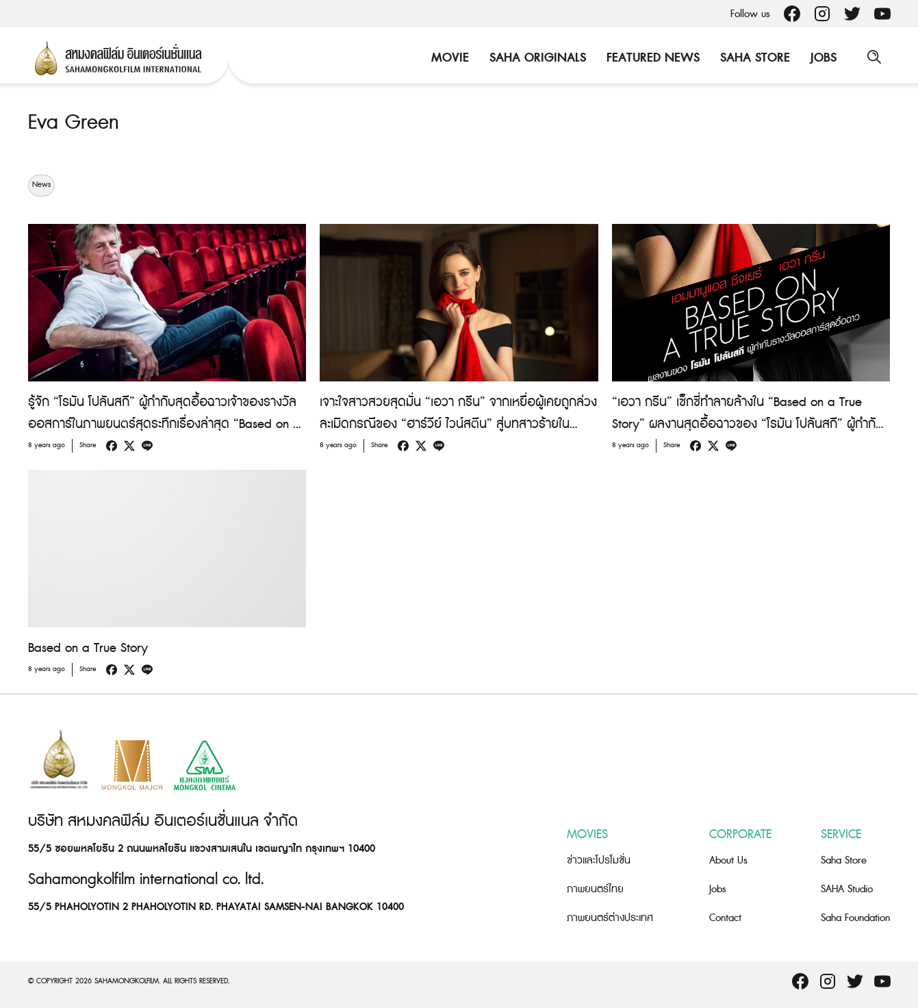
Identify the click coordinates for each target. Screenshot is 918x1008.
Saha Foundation (855, 918)
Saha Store (754, 57)
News (41, 185)
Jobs (823, 57)
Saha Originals (537, 57)
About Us (728, 860)
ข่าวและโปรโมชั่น (598, 860)
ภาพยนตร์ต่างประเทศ (610, 918)
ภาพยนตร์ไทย (595, 889)
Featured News (652, 57)
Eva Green (73, 122)
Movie (449, 57)
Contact (725, 918)
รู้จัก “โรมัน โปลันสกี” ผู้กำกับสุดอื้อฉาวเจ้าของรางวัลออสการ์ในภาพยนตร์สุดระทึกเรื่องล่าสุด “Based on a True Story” (164, 423)
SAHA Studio (847, 889)
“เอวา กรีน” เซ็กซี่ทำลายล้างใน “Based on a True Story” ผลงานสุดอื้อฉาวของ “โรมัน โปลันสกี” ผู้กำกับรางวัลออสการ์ (747, 423)
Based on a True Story (88, 647)
